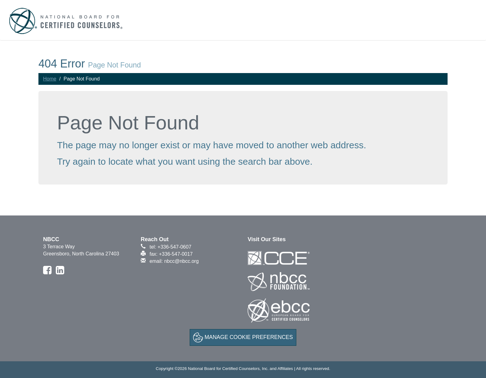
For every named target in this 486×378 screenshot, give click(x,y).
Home (49, 78)
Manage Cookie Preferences (243, 337)
